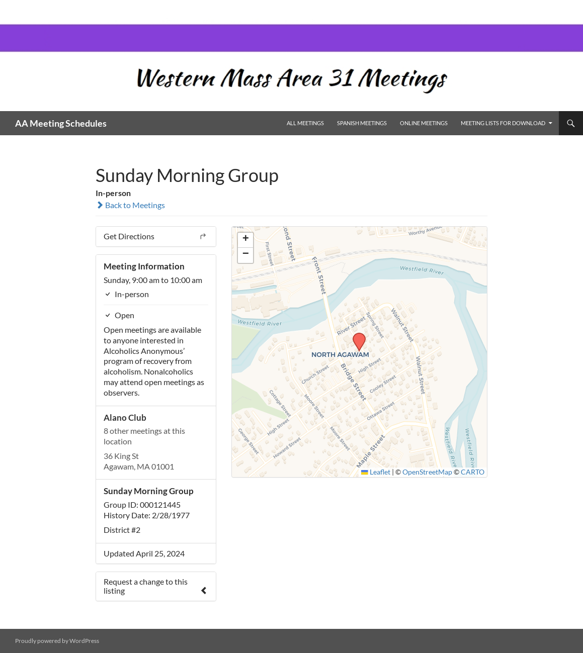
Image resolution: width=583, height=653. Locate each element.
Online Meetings (424, 123)
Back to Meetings (130, 205)
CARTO (472, 472)
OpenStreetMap (427, 472)
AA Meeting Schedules (61, 123)
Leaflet (375, 472)
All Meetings (305, 123)
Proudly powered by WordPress (57, 640)
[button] (356, 336)
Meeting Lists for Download (503, 123)
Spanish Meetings (362, 123)
